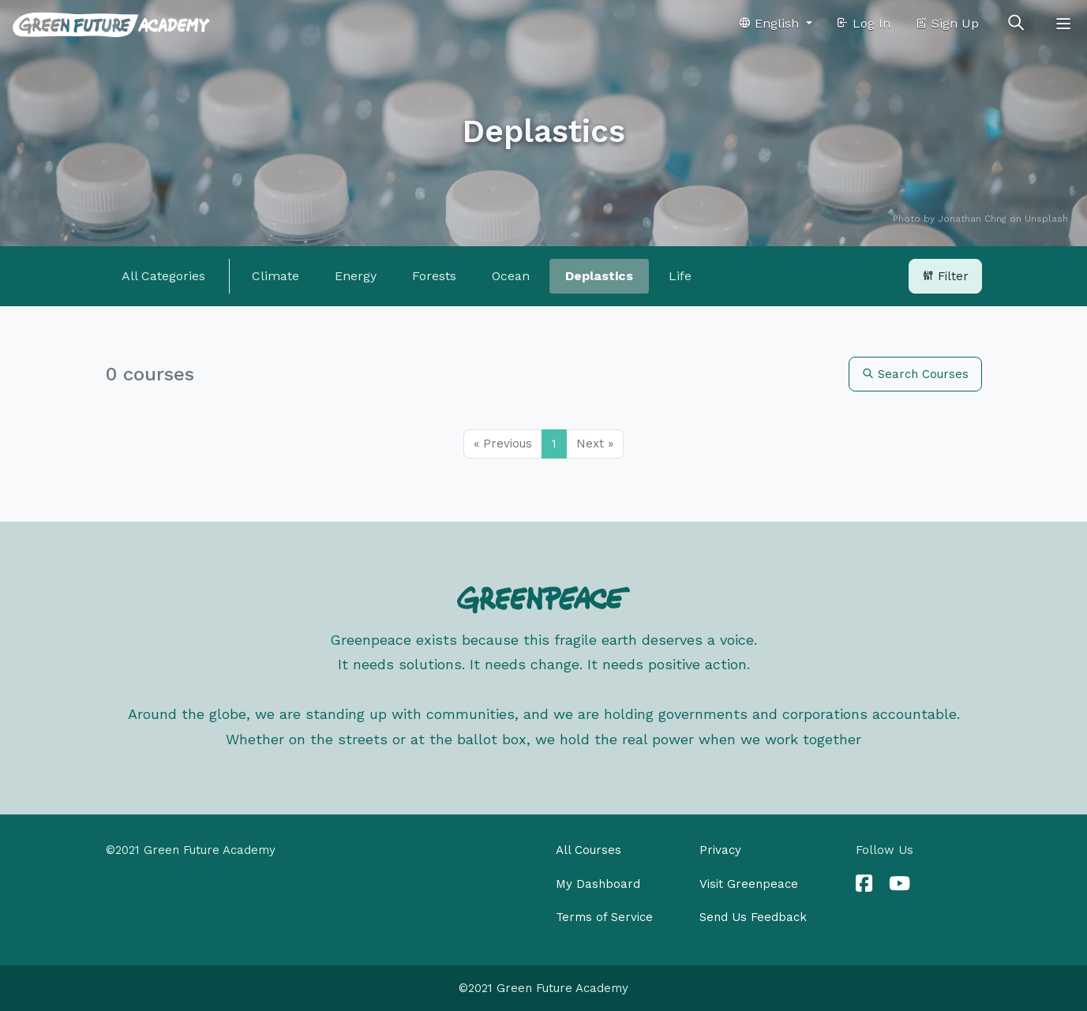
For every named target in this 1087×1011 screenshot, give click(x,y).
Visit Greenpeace (748, 884)
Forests (434, 275)
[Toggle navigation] (1063, 23)
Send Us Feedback (753, 917)
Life (680, 275)
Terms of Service (604, 917)
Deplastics (599, 275)
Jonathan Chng (972, 218)
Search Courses (915, 374)
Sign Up (947, 23)
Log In (863, 23)
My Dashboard (598, 884)
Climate (275, 275)
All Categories (163, 275)
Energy (356, 275)
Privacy (720, 850)
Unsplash (1046, 218)
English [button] (770, 23)
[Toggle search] (1016, 23)
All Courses (588, 850)
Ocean (511, 275)
